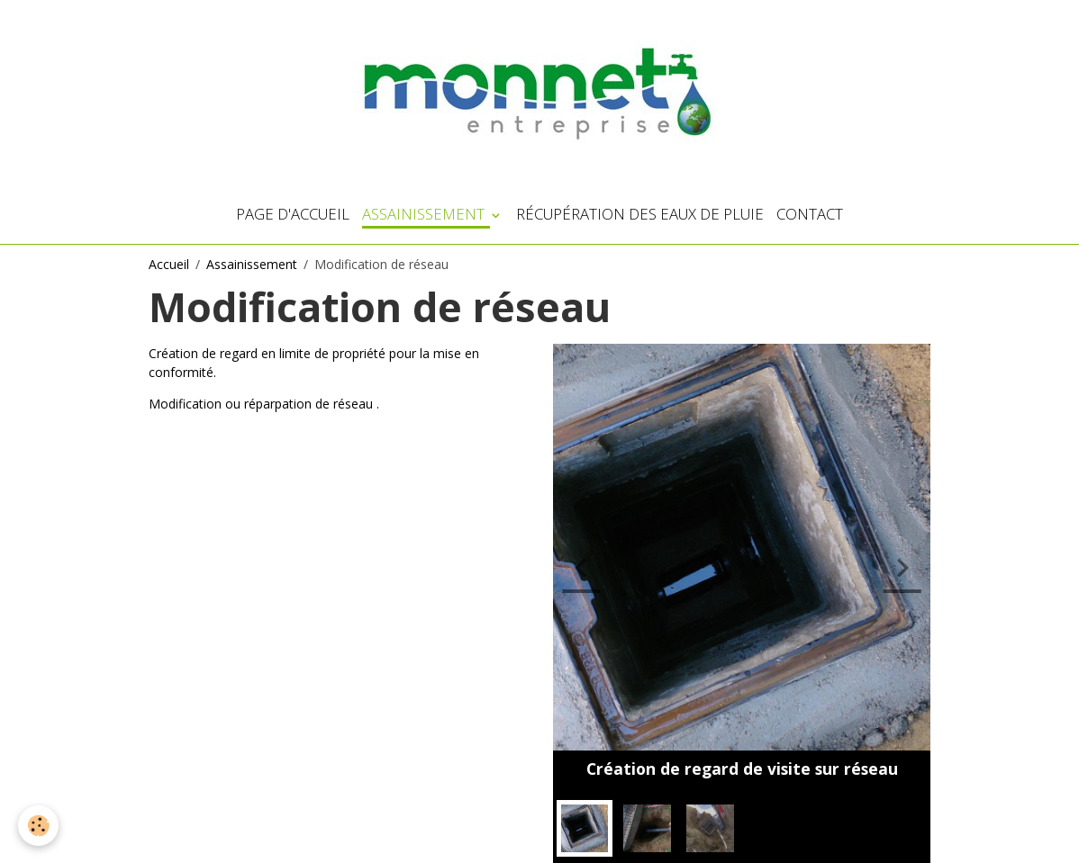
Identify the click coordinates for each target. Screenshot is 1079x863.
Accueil (169, 264)
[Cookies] (38, 825)
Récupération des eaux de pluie (640, 213)
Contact (809, 213)
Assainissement (425, 213)
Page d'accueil (292, 213)
